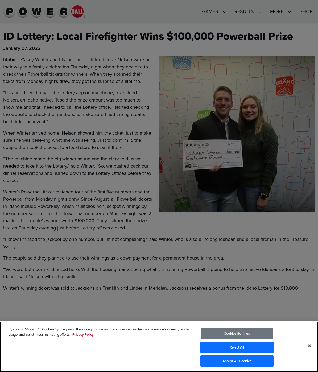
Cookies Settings (237, 333)
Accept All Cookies (236, 361)
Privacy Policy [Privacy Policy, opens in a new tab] (83, 334)
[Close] (309, 346)
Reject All (237, 347)
